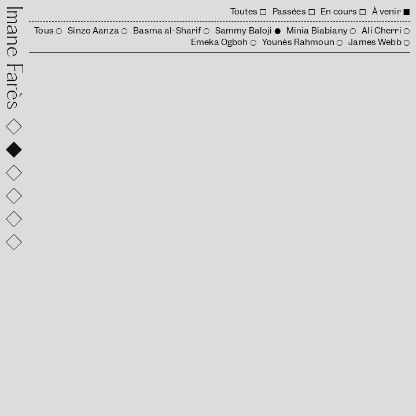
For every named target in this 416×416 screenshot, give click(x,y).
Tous (44, 30)
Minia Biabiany (317, 30)
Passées (289, 11)
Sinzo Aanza (93, 30)
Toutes (244, 11)
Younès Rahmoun (298, 42)
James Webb (374, 42)
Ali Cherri (381, 30)
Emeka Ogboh (219, 42)
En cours (339, 11)
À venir (386, 11)
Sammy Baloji (244, 30)
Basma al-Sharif (167, 30)
